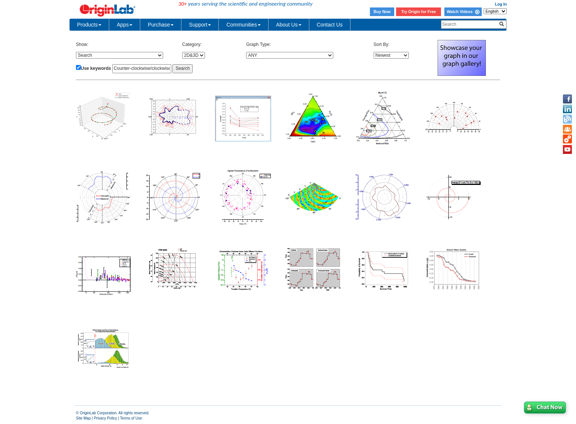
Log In (501, 4)
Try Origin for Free (418, 11)
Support (200, 25)
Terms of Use (131, 418)
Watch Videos (463, 11)
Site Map (83, 418)
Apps (124, 25)
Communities (243, 25)
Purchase (161, 25)
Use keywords (96, 68)
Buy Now (382, 11)
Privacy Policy (105, 418)
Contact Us (330, 25)
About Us (288, 25)
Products (89, 25)
